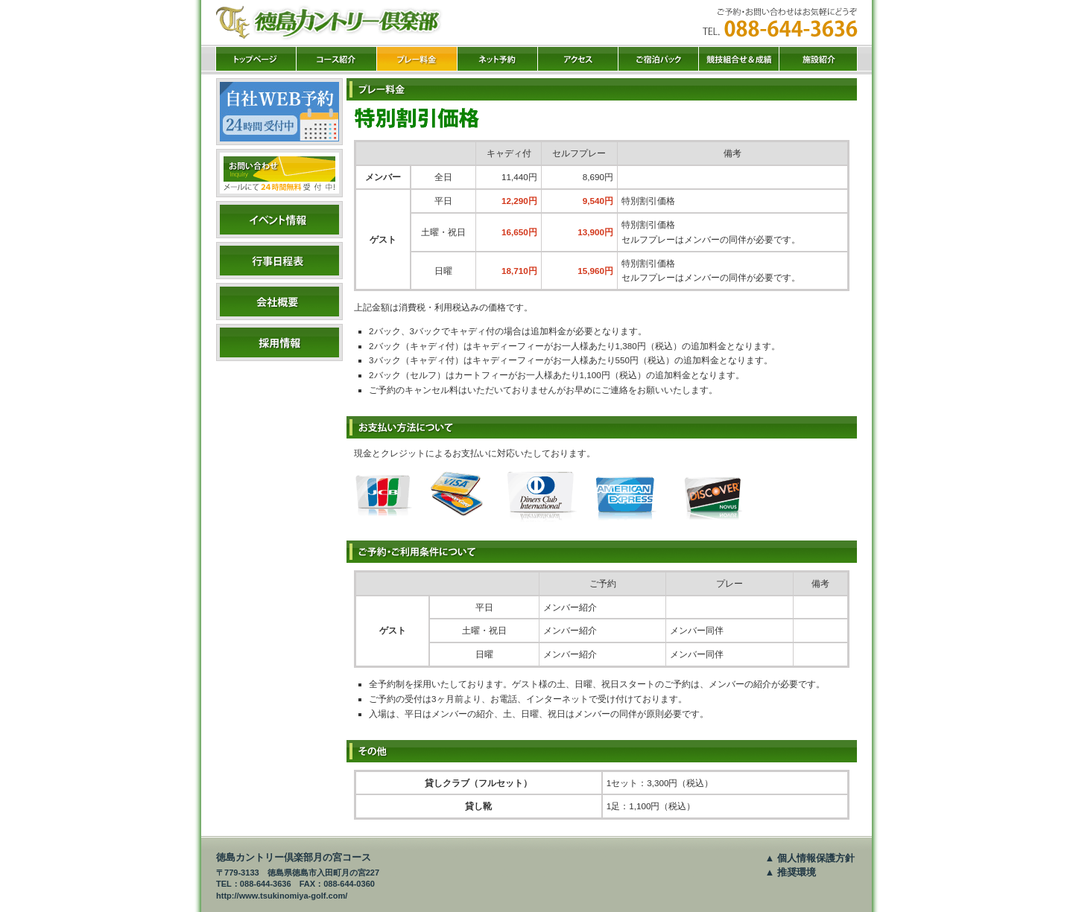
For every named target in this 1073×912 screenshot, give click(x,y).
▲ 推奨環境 (790, 872)
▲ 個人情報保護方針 (810, 858)
